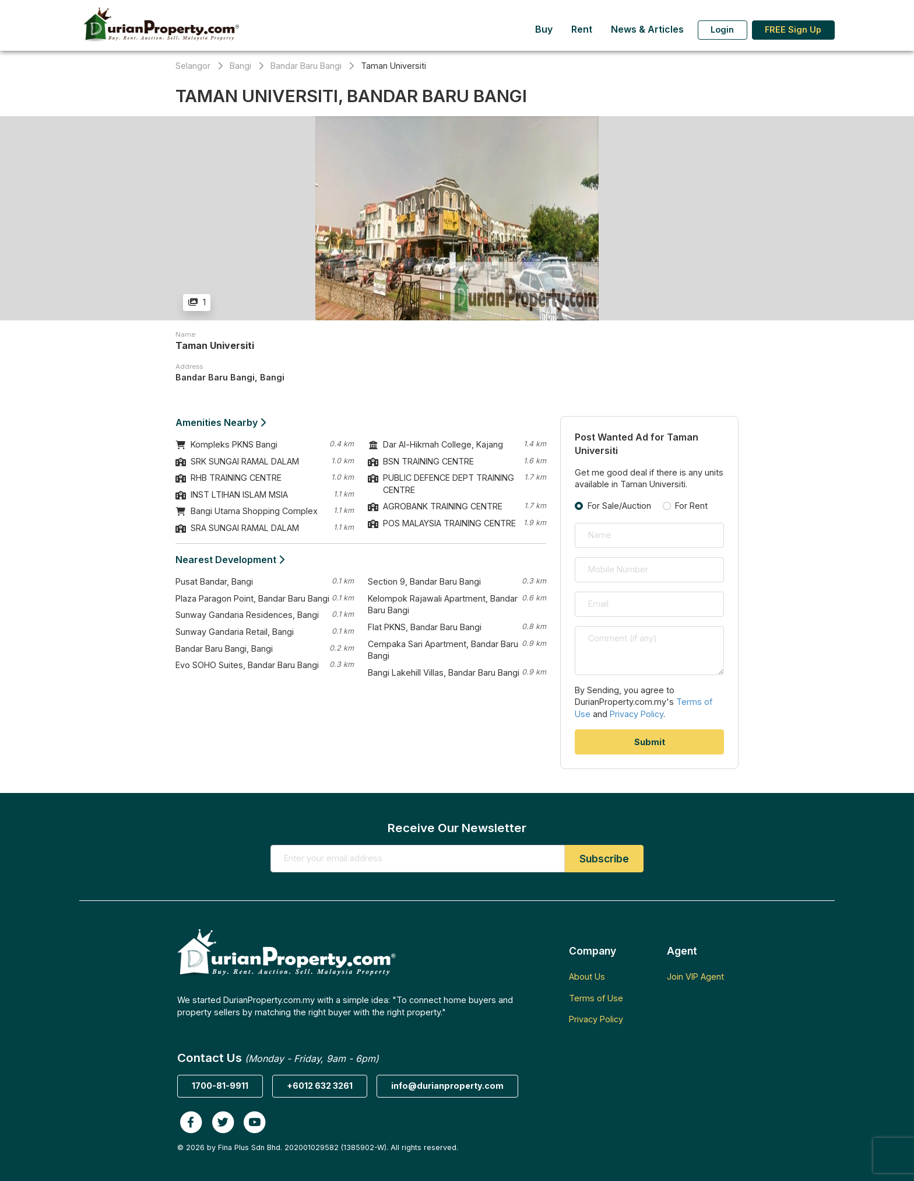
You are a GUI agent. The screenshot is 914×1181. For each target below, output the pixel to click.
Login (722, 29)
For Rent (691, 506)
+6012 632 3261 (320, 1086)
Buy (544, 29)
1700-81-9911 (220, 1086)
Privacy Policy (636, 714)
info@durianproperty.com (447, 1086)
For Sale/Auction (619, 506)
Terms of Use (596, 998)
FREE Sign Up (793, 29)
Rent (581, 29)
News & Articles (647, 29)
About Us (587, 976)
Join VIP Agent (695, 976)
